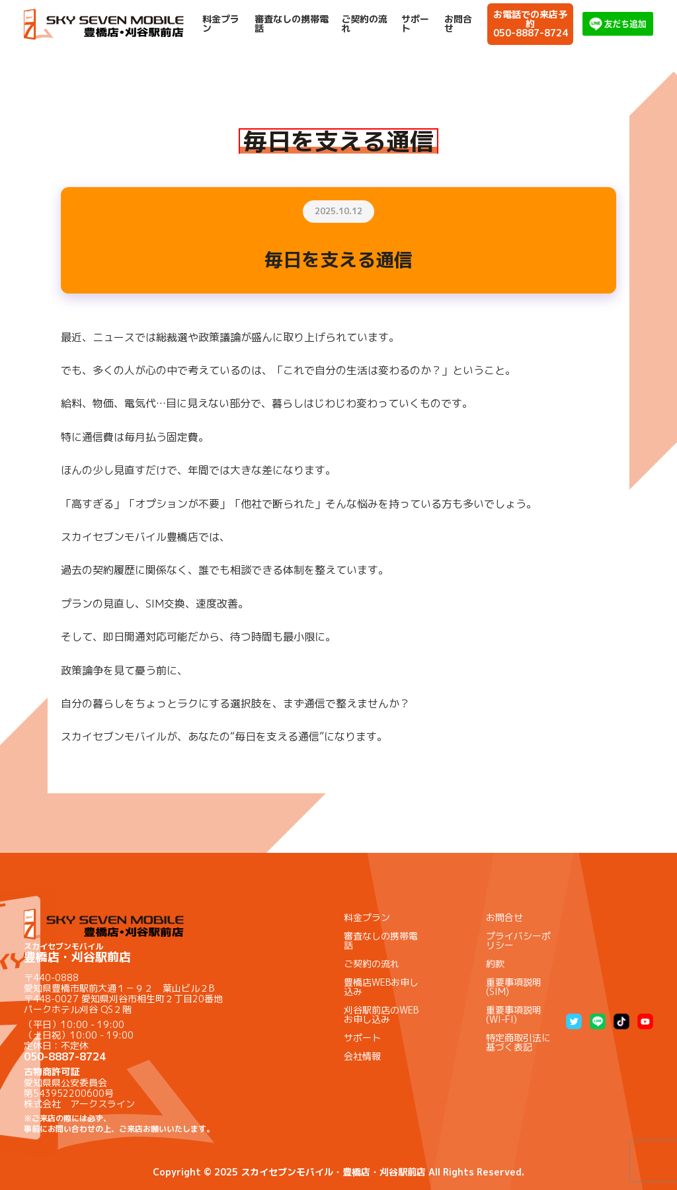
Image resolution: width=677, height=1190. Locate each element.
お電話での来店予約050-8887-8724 (530, 23)
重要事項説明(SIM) (513, 987)
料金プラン (220, 24)
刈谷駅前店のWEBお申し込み (381, 1014)
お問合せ (458, 24)
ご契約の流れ (364, 24)
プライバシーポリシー (518, 940)
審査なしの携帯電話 (292, 24)
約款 (495, 963)
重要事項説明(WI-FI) (513, 1014)
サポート (415, 24)
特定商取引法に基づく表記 (518, 1042)
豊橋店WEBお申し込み (381, 987)
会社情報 (362, 1056)
